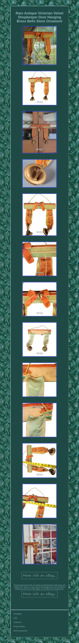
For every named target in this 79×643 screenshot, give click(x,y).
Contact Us (17, 622)
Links (15, 618)
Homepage (17, 614)
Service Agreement (20, 631)
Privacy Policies (19, 627)
